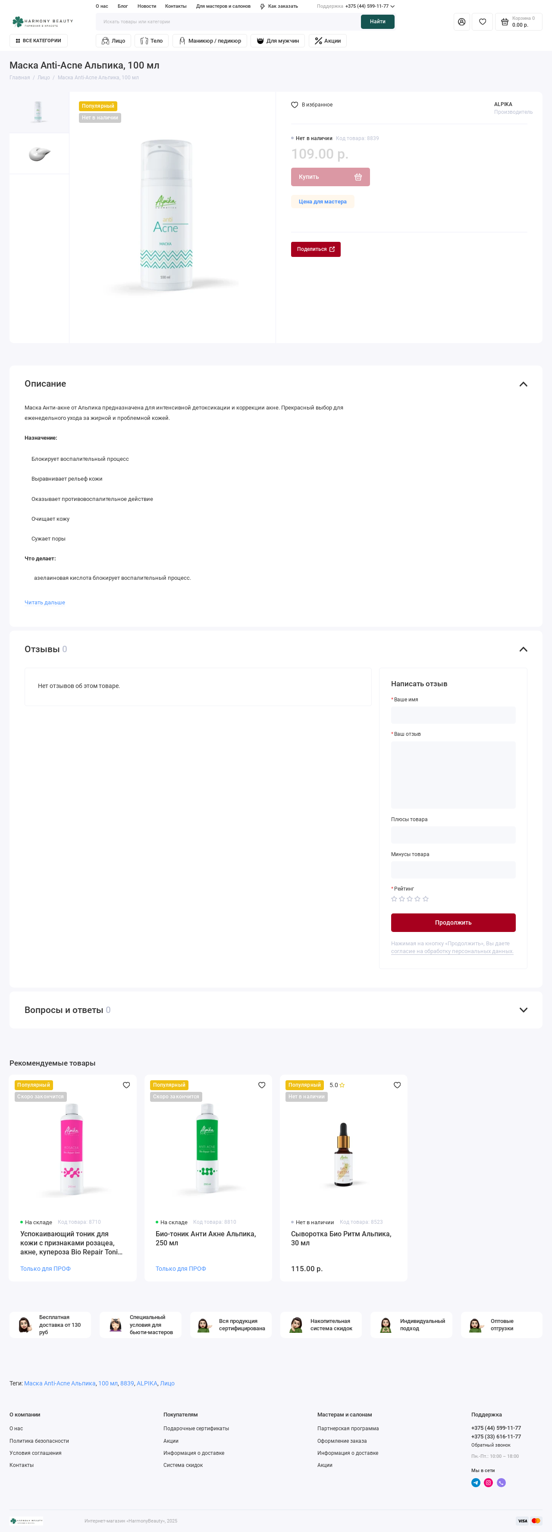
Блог (123, 6)
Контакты (176, 6)
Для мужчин (278, 40)
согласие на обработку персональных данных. (452, 951)
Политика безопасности (39, 1441)
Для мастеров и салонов (223, 6)
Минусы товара (410, 854)
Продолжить (453, 922)
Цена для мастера (323, 201)
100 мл (108, 1383)
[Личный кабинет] (462, 21)
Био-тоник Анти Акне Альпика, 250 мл (206, 1238)
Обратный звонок (491, 1445)
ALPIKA (503, 104)
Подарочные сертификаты (196, 1429)
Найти (378, 22)
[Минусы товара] (453, 870)
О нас (102, 6)
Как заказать (279, 6)
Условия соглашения (35, 1453)
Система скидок (183, 1465)
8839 (127, 1383)
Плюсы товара (409, 819)
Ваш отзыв (407, 734)
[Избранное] (482, 21)
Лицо (113, 40)
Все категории (38, 41)
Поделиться (316, 249)
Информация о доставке (193, 1453)
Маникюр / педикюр (210, 40)
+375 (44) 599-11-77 (356, 6)
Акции (328, 40)
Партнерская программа (348, 1429)
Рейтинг (404, 889)
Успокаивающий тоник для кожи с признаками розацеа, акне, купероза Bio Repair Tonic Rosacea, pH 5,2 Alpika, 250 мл (70, 1243)
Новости (147, 6)
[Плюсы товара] (453, 835)
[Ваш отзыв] (453, 775)
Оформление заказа (342, 1441)
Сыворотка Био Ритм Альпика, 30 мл (341, 1238)
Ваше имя (406, 700)
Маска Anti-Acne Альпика (60, 1383)
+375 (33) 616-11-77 (496, 1436)
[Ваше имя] (453, 715)
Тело (152, 40)
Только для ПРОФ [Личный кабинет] (45, 1268)
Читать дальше (45, 602)
